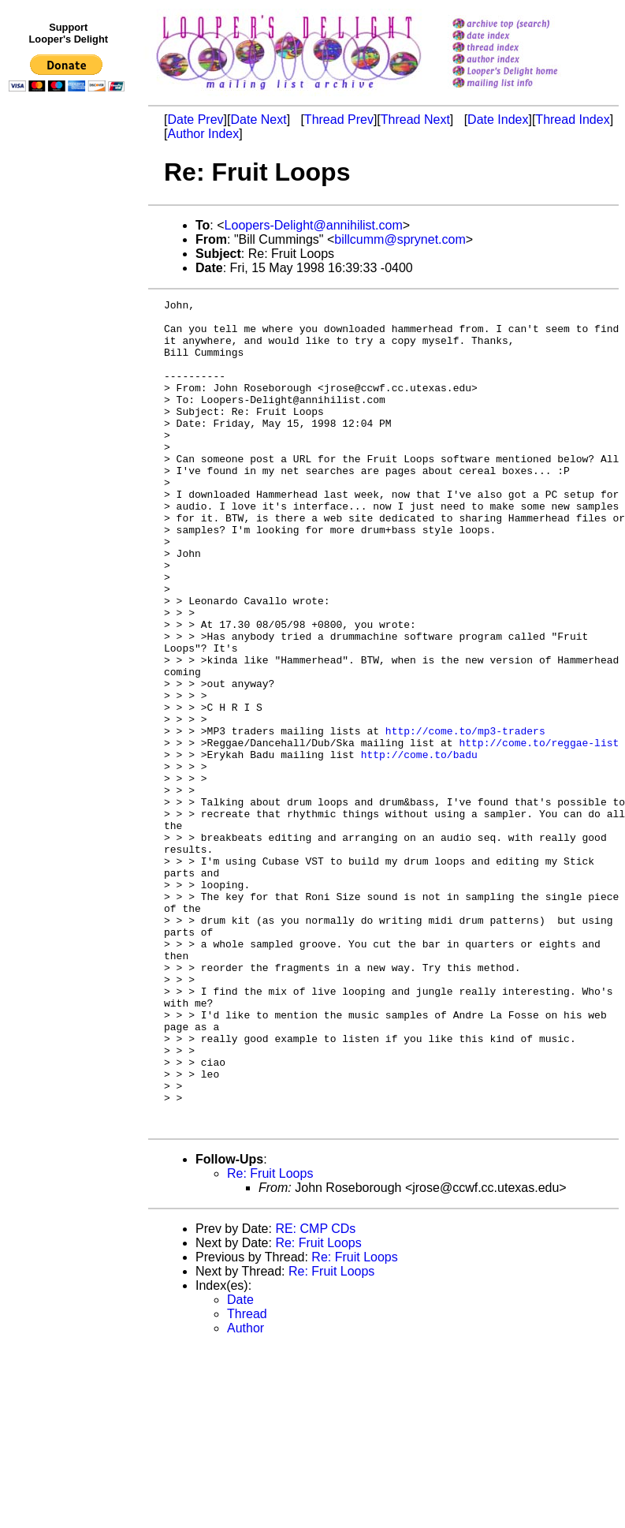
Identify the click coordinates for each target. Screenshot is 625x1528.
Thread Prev (339, 119)
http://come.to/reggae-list (539, 832)
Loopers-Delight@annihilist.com (314, 225)
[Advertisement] (69, 423)
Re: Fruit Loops (270, 1339)
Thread (247, 1479)
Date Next (258, 119)
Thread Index (572, 119)
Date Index (497, 119)
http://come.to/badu (419, 846)
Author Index (203, 133)
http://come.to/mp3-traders (465, 818)
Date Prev (195, 119)
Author (245, 1493)
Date (240, 1465)
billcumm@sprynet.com (400, 239)
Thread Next (415, 119)
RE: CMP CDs (315, 1394)
